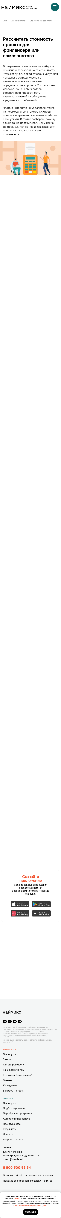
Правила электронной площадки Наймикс (27, 1180)
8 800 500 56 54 (17, 1168)
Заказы (7, 1059)
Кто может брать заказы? (17, 1075)
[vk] (10, 1021)
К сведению (10, 1085)
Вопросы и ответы (13, 1090)
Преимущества (12, 1124)
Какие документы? (13, 1069)
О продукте (9, 1054)
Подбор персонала (14, 1108)
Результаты (9, 1129)
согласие (17, 1198)
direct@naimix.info (13, 1159)
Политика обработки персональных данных (28, 1175)
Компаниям (8, 1098)
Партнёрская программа (17, 1113)
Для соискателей (18, 21)
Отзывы (7, 1080)
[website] (20, 1021)
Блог (5, 21)
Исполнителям (9, 1049)
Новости (8, 1134)
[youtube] (15, 1021)
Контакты (7, 1147)
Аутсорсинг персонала (16, 1118)
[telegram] (5, 1021)
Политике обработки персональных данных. (31, 1205)
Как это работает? (13, 1064)
